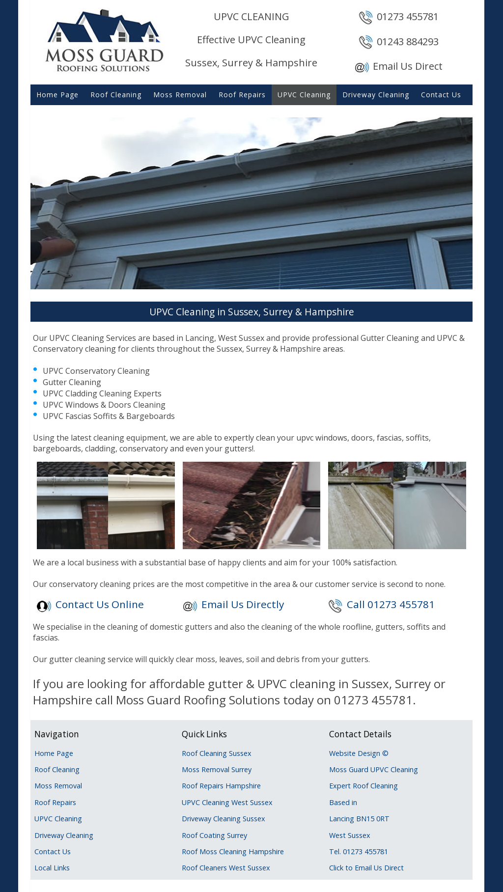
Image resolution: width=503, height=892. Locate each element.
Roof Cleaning (115, 94)
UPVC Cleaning (304, 94)
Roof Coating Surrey (214, 835)
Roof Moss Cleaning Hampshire (233, 851)
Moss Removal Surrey (217, 769)
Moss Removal (180, 94)
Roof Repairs (242, 94)
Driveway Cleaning (375, 94)
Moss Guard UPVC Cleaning (373, 769)
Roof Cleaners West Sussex (226, 867)
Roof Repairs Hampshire (221, 785)
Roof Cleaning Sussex (217, 753)
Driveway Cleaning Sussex (223, 818)
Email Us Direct (408, 66)
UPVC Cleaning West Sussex (227, 802)
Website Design (354, 753)
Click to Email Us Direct (366, 867)
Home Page (57, 94)
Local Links (52, 867)
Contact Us (441, 94)
